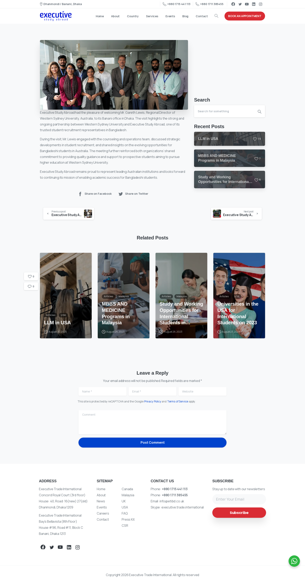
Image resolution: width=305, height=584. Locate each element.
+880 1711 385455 (209, 4)
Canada (127, 489)
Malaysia (128, 495)
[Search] (224, 111)
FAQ (125, 513)
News (101, 501)
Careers (103, 513)
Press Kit (128, 519)
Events (102, 507)
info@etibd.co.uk (172, 501)
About (101, 495)
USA (125, 507)
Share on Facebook (95, 193)
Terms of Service (177, 401)
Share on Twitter (133, 193)
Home (101, 489)
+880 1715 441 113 (176, 4)
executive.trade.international (182, 507)
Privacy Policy (152, 401)
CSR (125, 525)
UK (124, 501)
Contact (103, 519)
